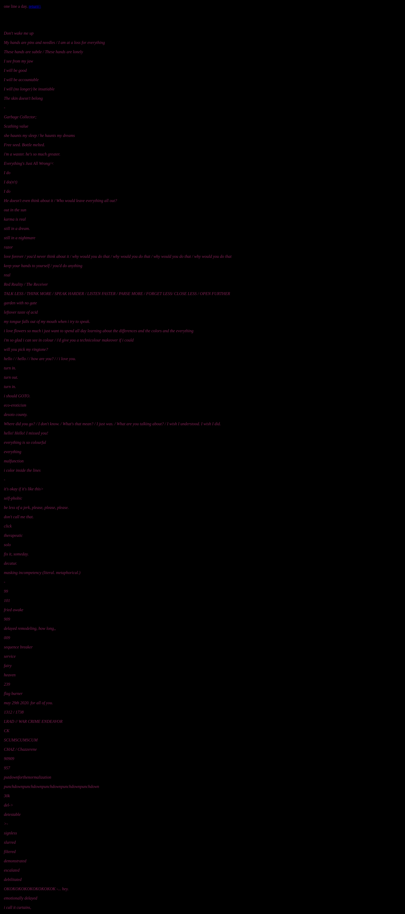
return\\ (35, 6)
